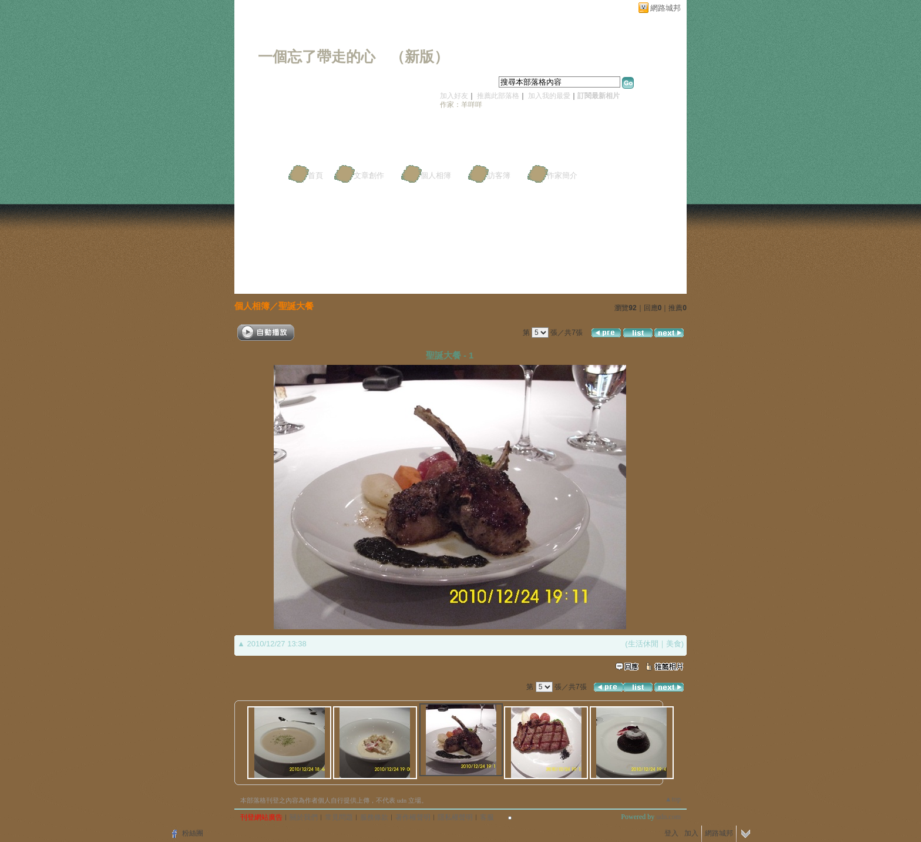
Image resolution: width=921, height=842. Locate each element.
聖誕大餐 (296, 306)
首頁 (315, 175)
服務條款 (374, 817)
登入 (671, 833)
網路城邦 (665, 8)
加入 (691, 833)
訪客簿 (499, 175)
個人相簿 (436, 175)
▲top (673, 799)
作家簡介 (562, 175)
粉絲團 (192, 833)
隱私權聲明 (455, 817)
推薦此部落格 (498, 96)
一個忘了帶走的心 (316, 57)
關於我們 (304, 817)
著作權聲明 (413, 817)
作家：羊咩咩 (461, 104)
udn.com (668, 817)
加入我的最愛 (549, 96)
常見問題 (339, 817)
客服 (487, 817)
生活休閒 (643, 643)
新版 (419, 57)
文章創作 (369, 175)
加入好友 (454, 96)
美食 (673, 643)
